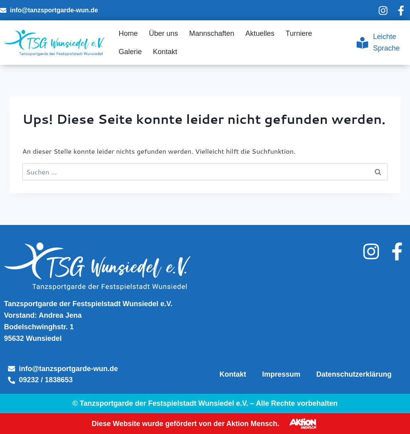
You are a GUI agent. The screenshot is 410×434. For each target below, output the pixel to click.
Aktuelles (260, 33)
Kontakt (165, 52)
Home (128, 33)
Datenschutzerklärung (354, 374)
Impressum (281, 374)
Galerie (130, 52)
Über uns (163, 33)
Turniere (299, 33)
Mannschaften (211, 33)
